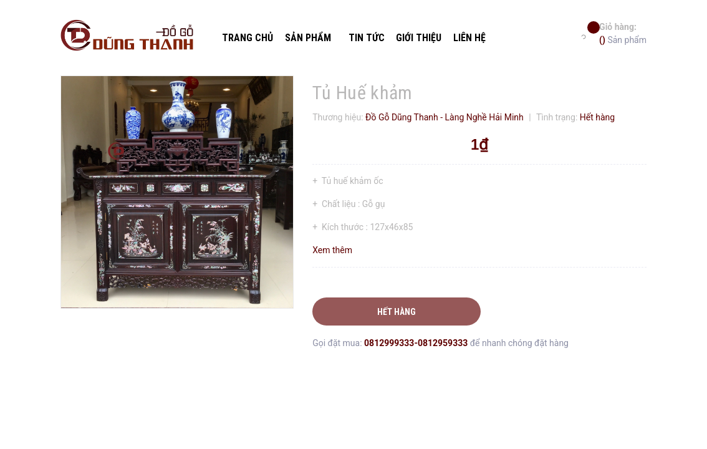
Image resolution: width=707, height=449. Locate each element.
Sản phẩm (623, 33)
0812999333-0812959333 (417, 343)
